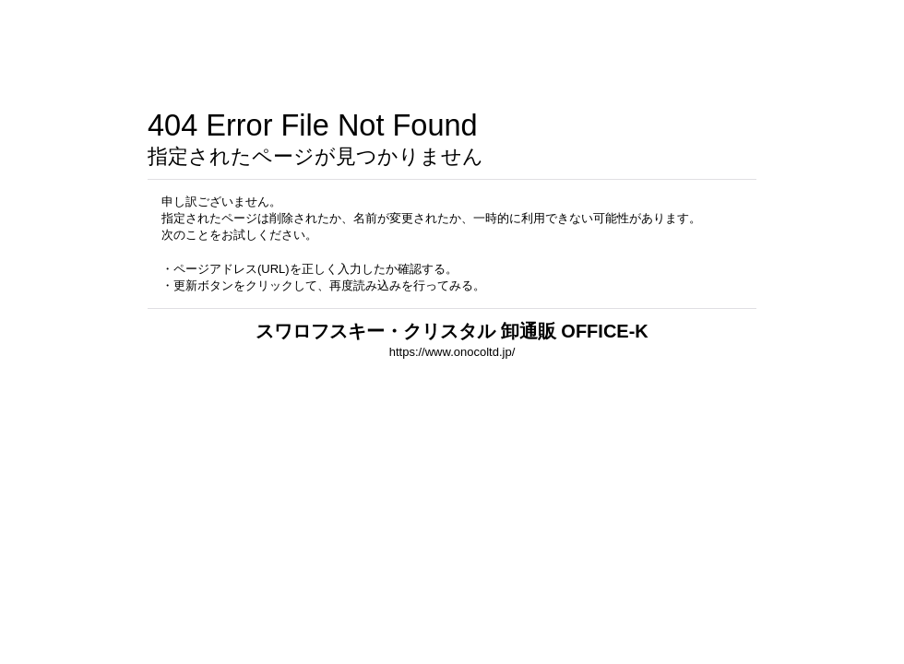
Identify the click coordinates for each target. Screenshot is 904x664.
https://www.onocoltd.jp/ (452, 352)
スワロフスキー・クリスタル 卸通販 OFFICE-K (452, 331)
